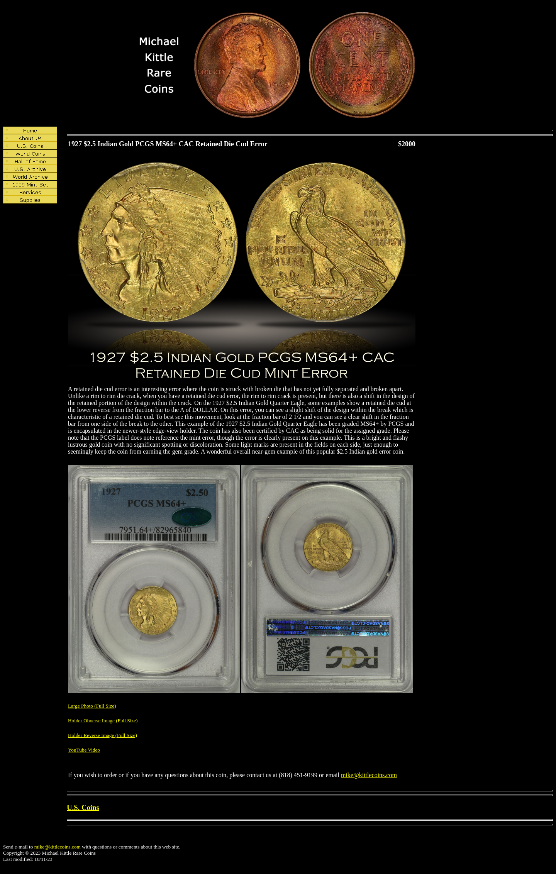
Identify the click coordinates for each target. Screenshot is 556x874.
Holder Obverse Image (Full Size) (103, 720)
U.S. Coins (83, 807)
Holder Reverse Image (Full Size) (102, 735)
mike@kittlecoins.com (369, 775)
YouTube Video (84, 750)
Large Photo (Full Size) (92, 706)
